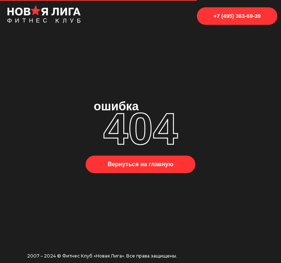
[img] (43, 14)
